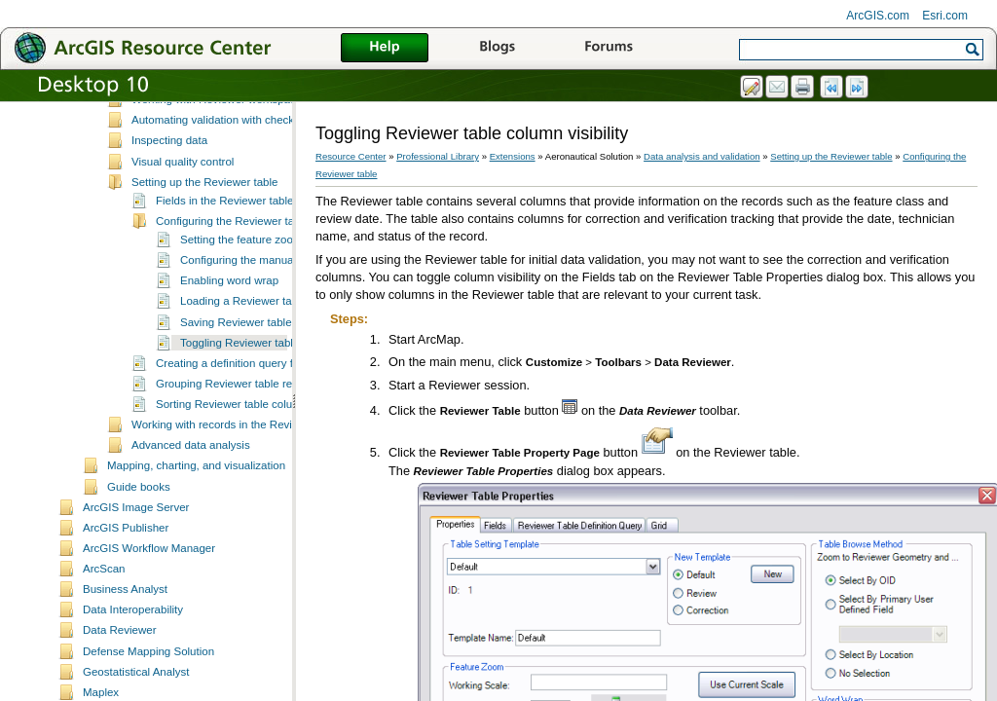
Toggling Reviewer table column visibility (280, 386)
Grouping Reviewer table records (237, 427)
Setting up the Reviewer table (204, 226)
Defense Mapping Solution (148, 695)
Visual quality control (182, 205)
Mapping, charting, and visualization (196, 509)
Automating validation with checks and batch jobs (253, 163)
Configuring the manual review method (276, 304)
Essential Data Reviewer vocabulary (221, 123)
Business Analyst (125, 633)
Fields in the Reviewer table (224, 244)
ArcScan (104, 612)
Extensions (512, 156)
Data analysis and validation (701, 156)
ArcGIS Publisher (125, 571)
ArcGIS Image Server (136, 551)
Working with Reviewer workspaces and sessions (253, 143)
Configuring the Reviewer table (232, 265)
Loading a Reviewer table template (266, 344)
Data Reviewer (120, 674)
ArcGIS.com (877, 15)
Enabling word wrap (229, 324)
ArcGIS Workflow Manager (149, 592)
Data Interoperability (133, 653)
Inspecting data (169, 184)
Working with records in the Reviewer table (237, 468)
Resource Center (351, 156)
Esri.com (945, 15)
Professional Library (437, 156)
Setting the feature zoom (241, 283)
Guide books (138, 530)
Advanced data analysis (190, 489)
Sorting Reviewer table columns (235, 448)
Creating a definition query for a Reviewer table (272, 407)
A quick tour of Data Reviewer (205, 102)
